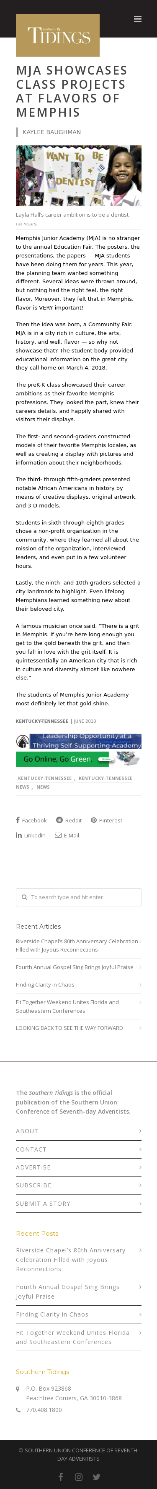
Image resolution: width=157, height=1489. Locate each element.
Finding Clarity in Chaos (45, 984)
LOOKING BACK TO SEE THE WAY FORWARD (69, 1028)
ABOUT (27, 1131)
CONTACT (31, 1149)
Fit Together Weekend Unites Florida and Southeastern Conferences (67, 1006)
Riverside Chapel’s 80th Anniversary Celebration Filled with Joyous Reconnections (77, 945)
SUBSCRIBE (33, 1185)
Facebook (31, 820)
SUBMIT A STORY (43, 1203)
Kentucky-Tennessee (45, 778)
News (43, 787)
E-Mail (67, 835)
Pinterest (106, 820)
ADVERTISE (33, 1167)
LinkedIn (31, 835)
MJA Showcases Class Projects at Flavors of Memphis (72, 91)
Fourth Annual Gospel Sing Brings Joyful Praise (75, 967)
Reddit (69, 820)
